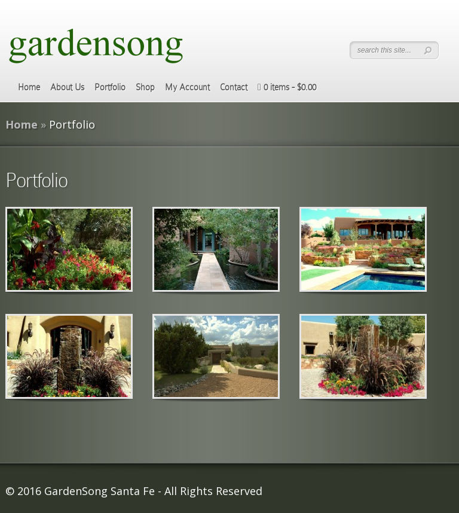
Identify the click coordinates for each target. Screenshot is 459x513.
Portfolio (110, 87)
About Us (67, 87)
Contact (233, 87)
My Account (187, 87)
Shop (145, 87)
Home (29, 87)
